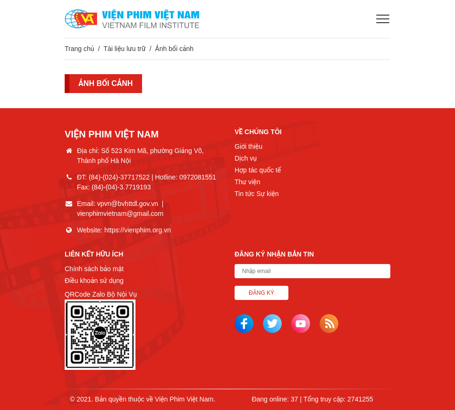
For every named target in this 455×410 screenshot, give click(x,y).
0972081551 (197, 177)
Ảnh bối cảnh (108, 84)
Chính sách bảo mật (94, 269)
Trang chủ (79, 48)
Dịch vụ (246, 158)
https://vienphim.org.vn (137, 230)
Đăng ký (261, 293)
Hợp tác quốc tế (258, 170)
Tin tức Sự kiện (256, 193)
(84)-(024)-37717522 (119, 177)
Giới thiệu (248, 146)
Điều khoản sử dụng (94, 280)
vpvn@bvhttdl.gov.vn (127, 203)
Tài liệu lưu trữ (124, 48)
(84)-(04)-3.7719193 (121, 187)
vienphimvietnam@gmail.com (120, 213)
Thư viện (247, 182)
